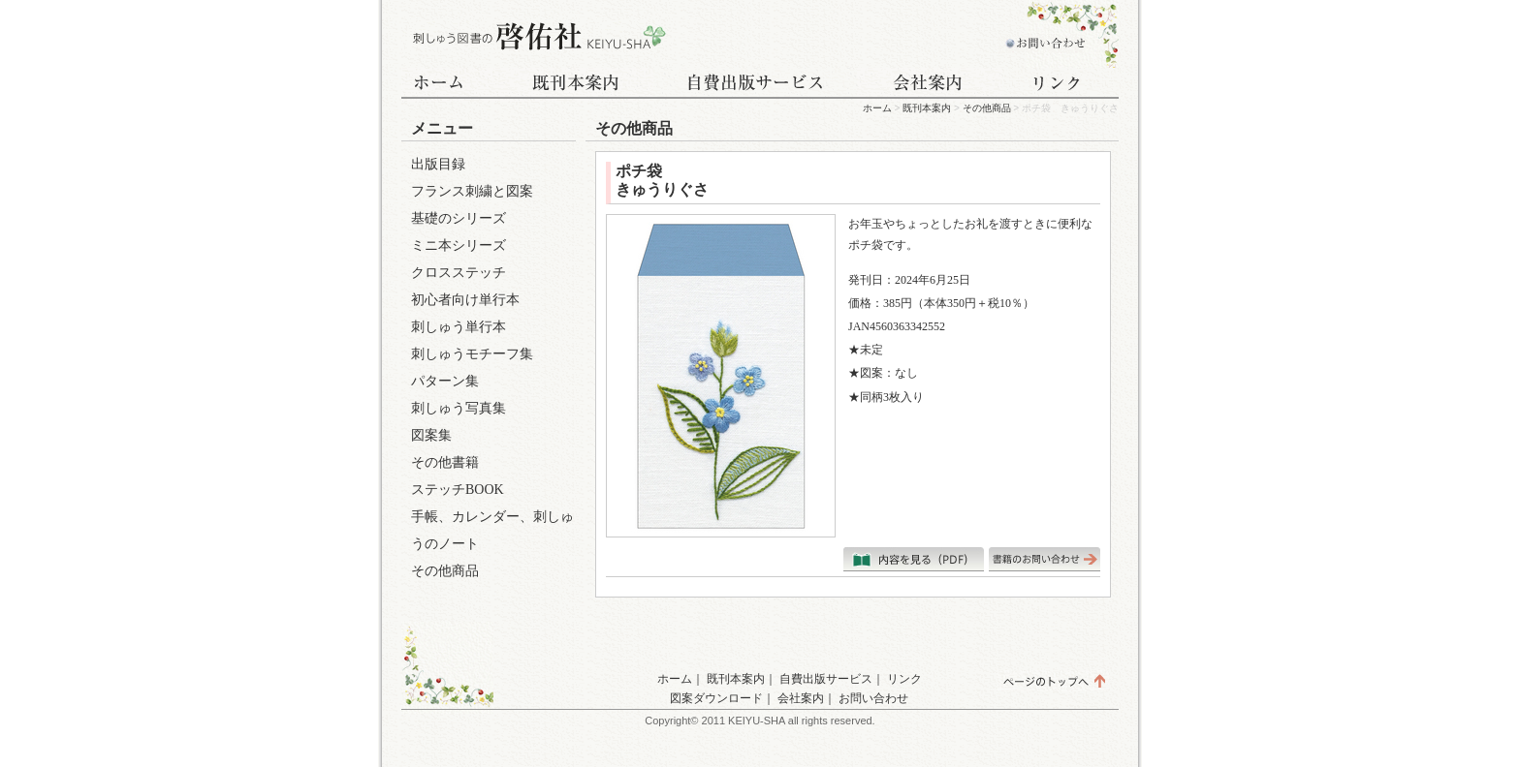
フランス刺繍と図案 (472, 191)
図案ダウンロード (716, 698)
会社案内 (929, 85)
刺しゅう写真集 (458, 408)
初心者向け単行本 (465, 299)
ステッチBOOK (457, 489)
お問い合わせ (1041, 36)
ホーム (449, 85)
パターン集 (445, 381)
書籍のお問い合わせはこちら (1044, 559)
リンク (1060, 85)
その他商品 (987, 108)
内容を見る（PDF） (913, 559)
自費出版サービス (755, 85)
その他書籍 (445, 462)
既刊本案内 (575, 85)
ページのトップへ (1053, 680)
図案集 (431, 435)
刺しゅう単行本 (458, 327)
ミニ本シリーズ (458, 245)
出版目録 (438, 164)
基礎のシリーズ (458, 218)
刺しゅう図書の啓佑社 (537, 36)
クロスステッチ (458, 272)
